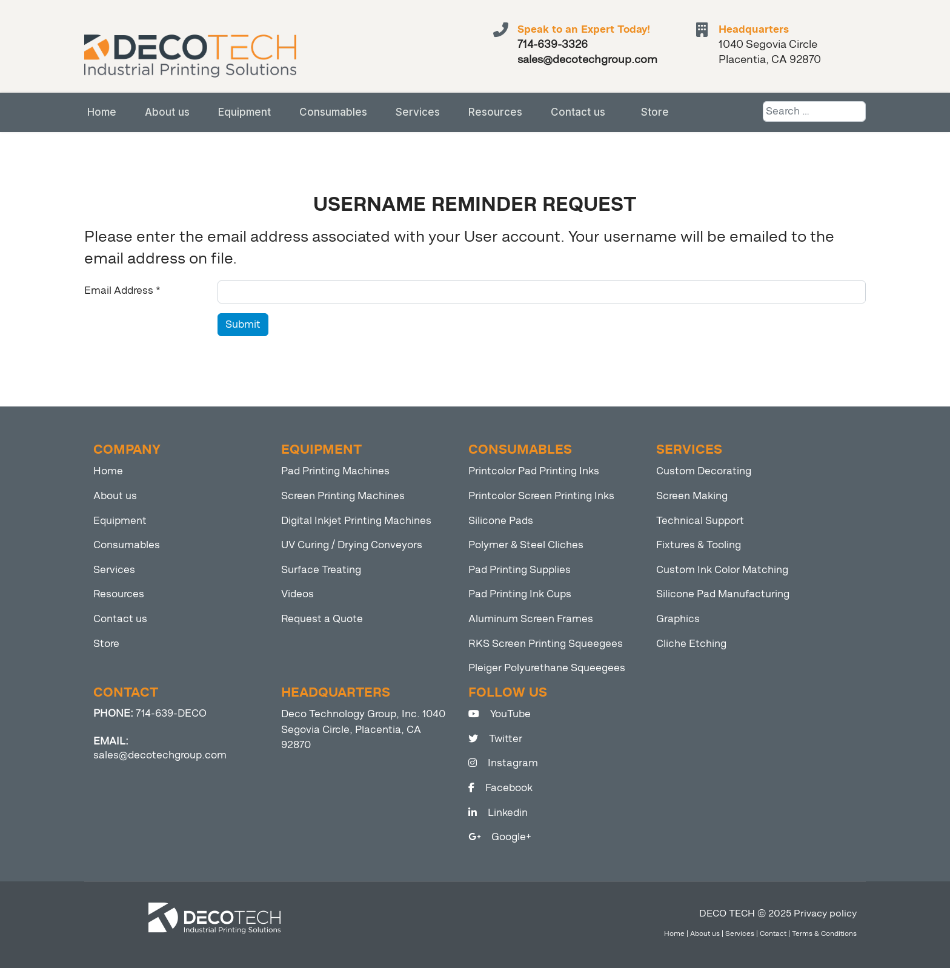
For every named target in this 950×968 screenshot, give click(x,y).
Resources (495, 112)
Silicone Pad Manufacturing (722, 594)
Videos (297, 594)
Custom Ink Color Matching (722, 569)
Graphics (678, 618)
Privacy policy (825, 913)
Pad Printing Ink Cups (519, 594)
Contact (773, 933)
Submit (243, 324)
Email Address (122, 290)
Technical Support (700, 520)
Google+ (499, 836)
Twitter (495, 738)
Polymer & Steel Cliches (525, 545)
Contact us (578, 112)
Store (655, 112)
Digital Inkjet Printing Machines (356, 520)
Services (418, 112)
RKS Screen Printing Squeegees (545, 643)
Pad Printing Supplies (519, 569)
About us (167, 112)
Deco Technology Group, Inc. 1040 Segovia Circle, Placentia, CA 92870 (363, 729)
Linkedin (498, 812)
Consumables (333, 112)
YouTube (499, 714)
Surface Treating (321, 569)
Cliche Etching (691, 643)
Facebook (500, 787)
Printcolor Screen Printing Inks (541, 495)
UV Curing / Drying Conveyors (351, 545)
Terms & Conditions (824, 933)
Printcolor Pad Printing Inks (533, 471)
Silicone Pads (500, 520)
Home (101, 112)
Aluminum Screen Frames (530, 618)
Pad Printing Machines (335, 471)
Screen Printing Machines (343, 495)
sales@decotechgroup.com (160, 755)
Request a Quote (322, 618)
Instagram (503, 763)
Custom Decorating (703, 471)
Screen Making (692, 495)
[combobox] (814, 111)
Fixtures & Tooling (698, 545)
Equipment (244, 112)
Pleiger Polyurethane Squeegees (546, 667)
